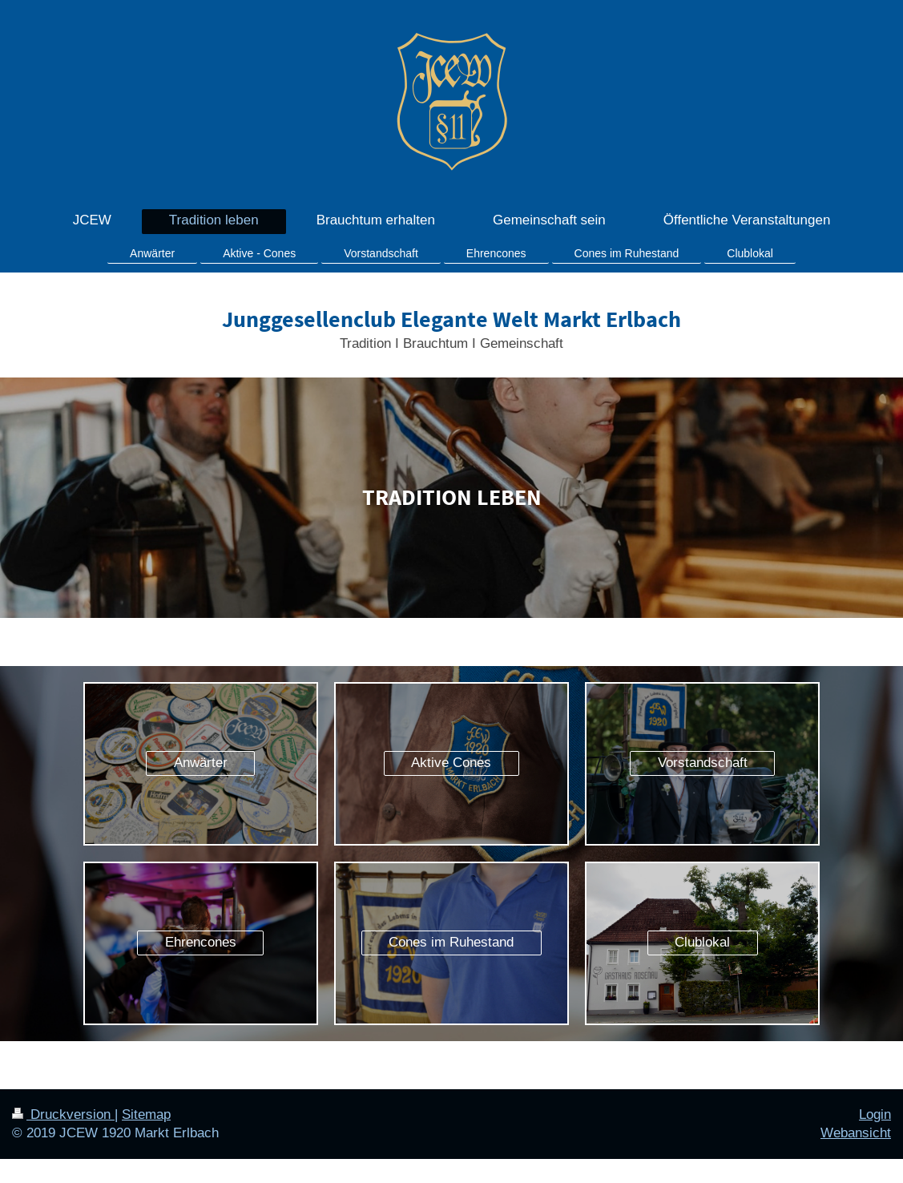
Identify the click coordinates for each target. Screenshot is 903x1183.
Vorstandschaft (703, 762)
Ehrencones (200, 942)
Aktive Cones (451, 762)
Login (875, 1114)
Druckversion (63, 1114)
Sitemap (146, 1114)
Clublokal (702, 942)
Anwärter (201, 762)
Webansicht (855, 1133)
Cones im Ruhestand (451, 942)
